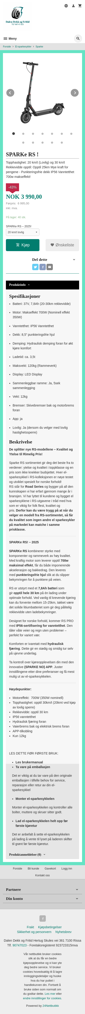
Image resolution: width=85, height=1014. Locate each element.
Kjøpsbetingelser (50, 927)
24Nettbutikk (51, 1005)
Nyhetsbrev (64, 932)
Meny (10, 38)
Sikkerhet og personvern (34, 932)
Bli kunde (33, 868)
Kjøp (23, 245)
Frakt (30, 927)
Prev (14, 92)
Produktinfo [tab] (17, 285)
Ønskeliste (62, 245)
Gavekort (50, 868)
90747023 (19, 945)
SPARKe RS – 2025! (18, 226)
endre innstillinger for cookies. (42, 998)
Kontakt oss (42, 875)
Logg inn (66, 868)
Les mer (50, 993)
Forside (7, 46)
